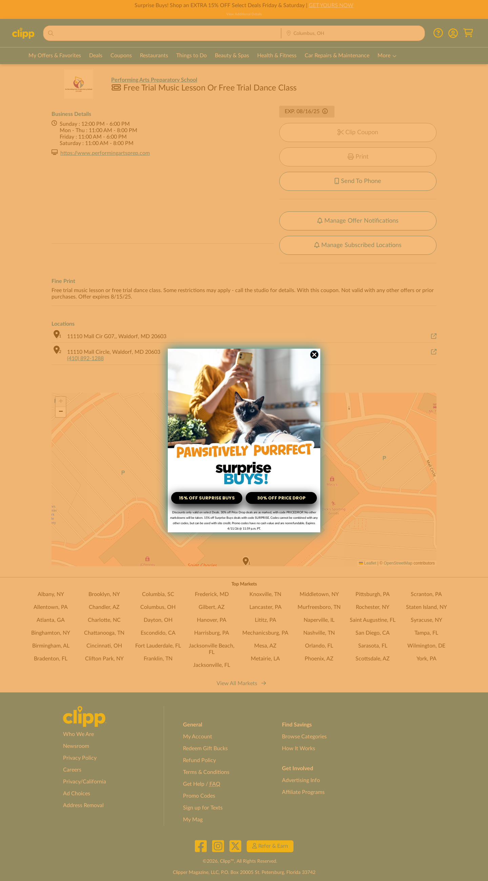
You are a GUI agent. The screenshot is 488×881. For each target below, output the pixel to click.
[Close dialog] (314, 354)
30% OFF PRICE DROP (281, 498)
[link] (244, 418)
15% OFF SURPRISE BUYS (207, 498)
